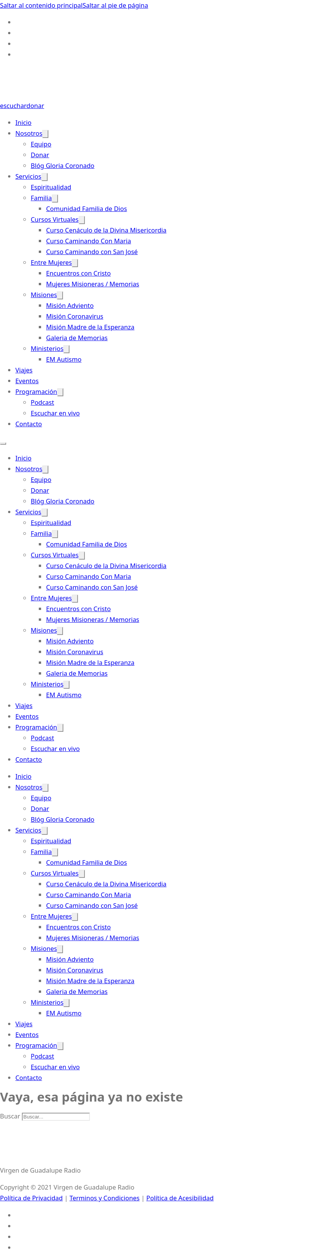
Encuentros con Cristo (78, 273)
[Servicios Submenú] (44, 177)
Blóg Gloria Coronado (62, 165)
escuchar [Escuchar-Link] (13, 105)
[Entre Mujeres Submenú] (75, 263)
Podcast (42, 402)
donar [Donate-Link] (35, 105)
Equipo (41, 144)
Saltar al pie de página (115, 5)
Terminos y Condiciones (104, 1197)
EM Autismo (63, 359)
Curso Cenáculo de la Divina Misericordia (106, 230)
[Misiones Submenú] (60, 295)
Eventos (27, 380)
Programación (36, 391)
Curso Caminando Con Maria (88, 240)
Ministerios (47, 348)
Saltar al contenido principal (41, 5)
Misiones (44, 294)
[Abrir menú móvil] (3, 443)
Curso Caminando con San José (92, 251)
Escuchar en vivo (55, 413)
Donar (40, 154)
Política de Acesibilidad (180, 1197)
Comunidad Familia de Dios (86, 208)
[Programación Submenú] (60, 392)
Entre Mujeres (51, 262)
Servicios (28, 176)
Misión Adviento (70, 305)
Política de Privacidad (31, 1197)
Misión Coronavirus (74, 316)
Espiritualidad (51, 187)
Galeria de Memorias (77, 337)
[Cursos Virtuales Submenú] (82, 220)
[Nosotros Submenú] (45, 134)
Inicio (23, 122)
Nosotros (28, 133)
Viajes (24, 370)
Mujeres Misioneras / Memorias (92, 283)
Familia (41, 197)
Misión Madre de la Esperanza (90, 326)
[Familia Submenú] (55, 198)
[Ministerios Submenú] (66, 349)
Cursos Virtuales (55, 219)
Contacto (28, 423)
